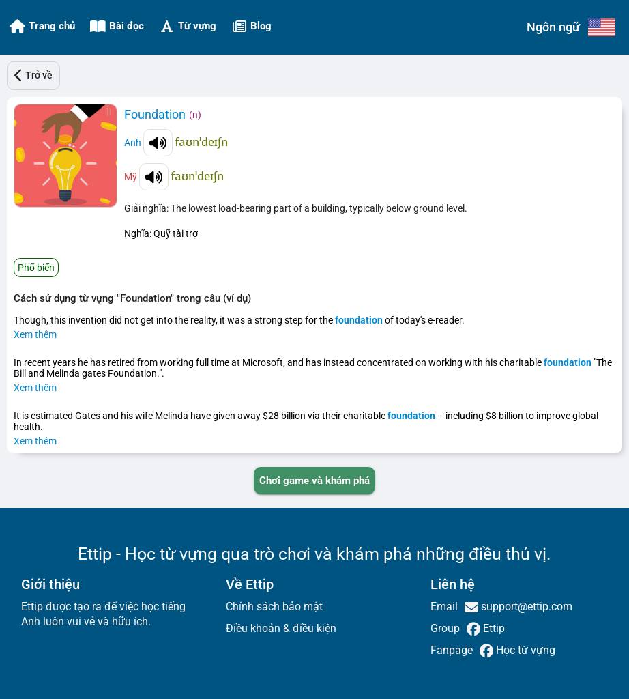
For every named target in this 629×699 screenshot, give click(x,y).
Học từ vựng (524, 650)
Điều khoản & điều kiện (281, 628)
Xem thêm (35, 334)
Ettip (492, 628)
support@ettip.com (525, 606)
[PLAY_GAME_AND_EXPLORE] (314, 480)
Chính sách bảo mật (274, 606)
